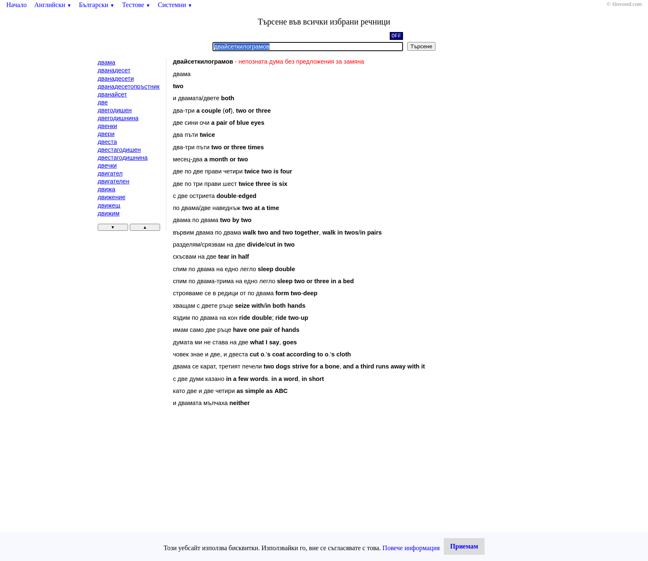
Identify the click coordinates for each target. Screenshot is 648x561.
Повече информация (411, 547)
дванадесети (116, 78)
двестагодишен (119, 149)
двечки (107, 165)
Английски (53, 4)
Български (97, 4)
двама (107, 62)
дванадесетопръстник (129, 86)
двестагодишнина (123, 157)
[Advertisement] (243, 481)
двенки (107, 126)
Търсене (422, 46)
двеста (107, 141)
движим (109, 213)
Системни (175, 4)
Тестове (136, 4)
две (103, 102)
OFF (396, 36)
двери (106, 134)
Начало (16, 4)
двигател (110, 173)
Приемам (464, 546)
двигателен (113, 181)
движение (112, 197)
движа (106, 189)
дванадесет (114, 70)
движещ (109, 205)
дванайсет (112, 94)
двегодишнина (118, 118)
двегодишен (115, 110)
